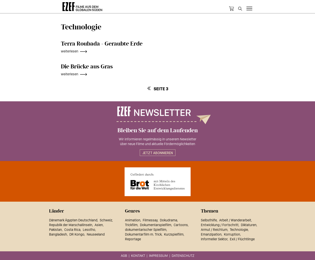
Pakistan (55, 229)
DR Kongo (76, 234)
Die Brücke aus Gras (87, 66)
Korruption (232, 234)
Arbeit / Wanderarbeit (235, 220)
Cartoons (181, 225)
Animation (132, 220)
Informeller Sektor (214, 239)
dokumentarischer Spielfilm (145, 229)
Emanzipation (211, 234)
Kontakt (138, 255)
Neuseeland (96, 234)
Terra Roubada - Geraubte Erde (102, 43)
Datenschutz (183, 255)
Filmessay (150, 220)
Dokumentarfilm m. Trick (143, 234)
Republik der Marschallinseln (70, 225)
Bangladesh (58, 234)
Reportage (133, 239)
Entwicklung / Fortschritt (220, 225)
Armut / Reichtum (214, 229)
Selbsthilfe (209, 220)
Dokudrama (168, 220)
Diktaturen (248, 225)
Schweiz (106, 220)
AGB (124, 255)
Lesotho (89, 229)
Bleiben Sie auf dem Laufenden (157, 130)
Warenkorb (231, 8)
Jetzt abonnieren (157, 153)
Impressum (158, 255)
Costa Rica (72, 229)
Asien (99, 225)
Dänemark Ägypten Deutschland (73, 220)
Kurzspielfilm (174, 234)
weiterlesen (69, 51)
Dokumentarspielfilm (155, 225)
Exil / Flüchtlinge (242, 239)
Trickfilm (131, 225)
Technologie (239, 229)
